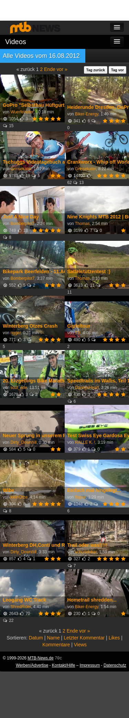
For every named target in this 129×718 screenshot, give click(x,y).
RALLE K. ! (85, 442)
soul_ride (18, 387)
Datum (36, 637)
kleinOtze (19, 497)
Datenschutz (115, 665)
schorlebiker (86, 552)
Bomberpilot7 (22, 223)
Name (53, 637)
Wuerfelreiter (21, 112)
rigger (15, 332)
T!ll (77, 332)
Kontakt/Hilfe (63, 665)
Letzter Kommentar (84, 637)
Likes (114, 637)
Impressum (90, 665)
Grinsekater (20, 168)
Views (80, 644)
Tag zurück (95, 70)
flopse (80, 497)
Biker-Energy (86, 114)
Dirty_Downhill (23, 442)
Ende (49, 69)
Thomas (82, 223)
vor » (62, 69)
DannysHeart (87, 387)
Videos (15, 41)
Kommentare (56, 644)
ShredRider (20, 606)
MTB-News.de (40, 658)
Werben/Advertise (32, 665)
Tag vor (117, 70)
